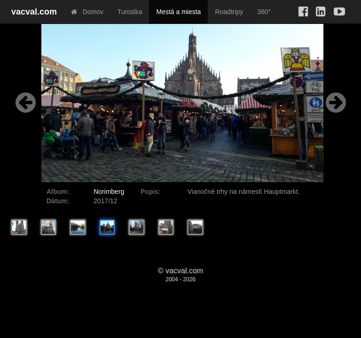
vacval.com (34, 11)
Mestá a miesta (178, 11)
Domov (87, 11)
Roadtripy (229, 11)
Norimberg (109, 191)
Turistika (130, 11)
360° (264, 11)
